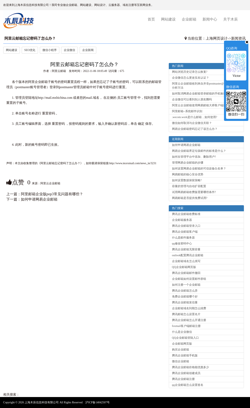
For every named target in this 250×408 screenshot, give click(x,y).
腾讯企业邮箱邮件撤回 (186, 273)
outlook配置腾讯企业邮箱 (187, 255)
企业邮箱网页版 (182, 343)
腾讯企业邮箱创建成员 (186, 373)
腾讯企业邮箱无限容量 (186, 249)
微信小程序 (49, 50)
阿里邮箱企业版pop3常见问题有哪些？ (52, 194)
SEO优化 (29, 50)
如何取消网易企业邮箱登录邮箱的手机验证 (199, 93)
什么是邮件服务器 (183, 237)
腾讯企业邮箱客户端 (185, 231)
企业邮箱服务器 (182, 219)
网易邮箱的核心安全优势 (187, 174)
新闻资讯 (238, 38)
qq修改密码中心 (182, 243)
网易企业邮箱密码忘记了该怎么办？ (195, 128)
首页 (153, 19)
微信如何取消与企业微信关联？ (192, 123)
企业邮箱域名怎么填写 (186, 261)
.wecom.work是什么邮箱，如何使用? (194, 117)
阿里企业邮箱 (38, 82)
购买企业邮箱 (180, 349)
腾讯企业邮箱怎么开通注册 (189, 320)
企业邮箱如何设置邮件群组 (189, 278)
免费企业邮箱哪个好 (185, 296)
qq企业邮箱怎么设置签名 (187, 384)
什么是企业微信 (182, 331)
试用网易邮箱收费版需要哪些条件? (194, 192)
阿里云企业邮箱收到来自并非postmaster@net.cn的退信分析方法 (205, 85)
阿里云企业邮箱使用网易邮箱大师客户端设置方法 (203, 105)
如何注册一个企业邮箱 (186, 284)
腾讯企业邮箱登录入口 (186, 225)
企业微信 (69, 50)
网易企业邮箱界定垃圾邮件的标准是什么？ (199, 150)
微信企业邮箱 (180, 361)
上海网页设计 (217, 38)
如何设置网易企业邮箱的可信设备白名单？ (199, 168)
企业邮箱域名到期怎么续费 (189, 308)
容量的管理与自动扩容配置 (189, 186)
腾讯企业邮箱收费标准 (186, 214)
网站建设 (168, 19)
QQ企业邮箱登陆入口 (185, 337)
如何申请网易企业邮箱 (39, 199)
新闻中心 (209, 19)
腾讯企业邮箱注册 (183, 379)
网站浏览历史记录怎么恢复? (189, 71)
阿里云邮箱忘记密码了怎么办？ (30, 38)
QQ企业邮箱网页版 (184, 267)
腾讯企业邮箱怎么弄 (185, 290)
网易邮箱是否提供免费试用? (189, 198)
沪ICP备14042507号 (97, 402)
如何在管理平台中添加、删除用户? (194, 156)
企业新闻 (88, 50)
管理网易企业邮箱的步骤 (187, 162)
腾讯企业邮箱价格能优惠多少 (190, 367)
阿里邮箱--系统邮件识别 (187, 111)
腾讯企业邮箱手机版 (185, 355)
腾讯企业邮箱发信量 (185, 302)
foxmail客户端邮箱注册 (186, 326)
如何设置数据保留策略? (187, 180)
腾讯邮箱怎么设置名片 (186, 314)
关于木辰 (230, 19)
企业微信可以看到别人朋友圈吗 (192, 99)
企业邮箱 (189, 19)
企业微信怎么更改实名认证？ (190, 77)
